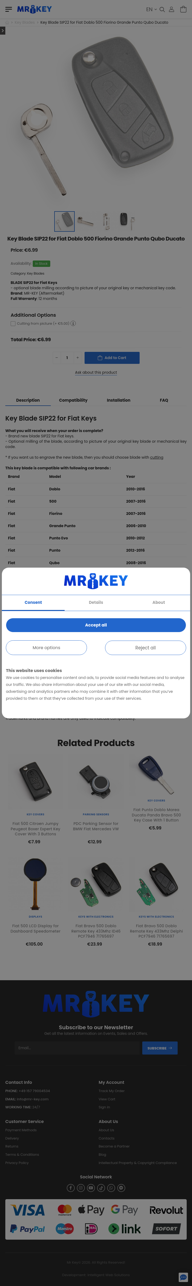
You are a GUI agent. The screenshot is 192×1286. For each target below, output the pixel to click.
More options (46, 648)
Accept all (96, 625)
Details (96, 602)
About (158, 602)
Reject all (145, 648)
